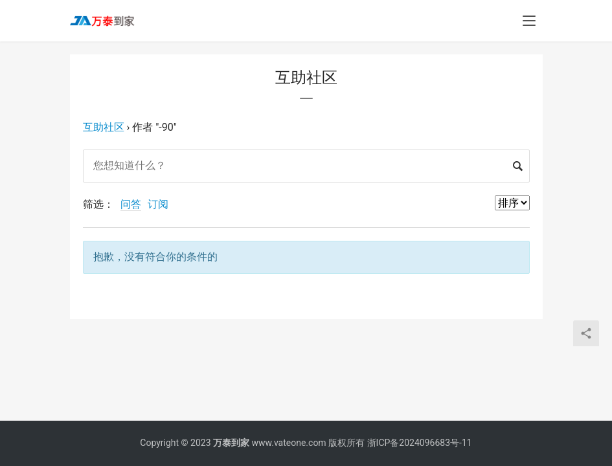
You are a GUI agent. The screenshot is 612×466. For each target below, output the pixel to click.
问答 (130, 204)
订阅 (158, 204)
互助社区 (103, 127)
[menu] (529, 20)
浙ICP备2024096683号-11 (419, 443)
